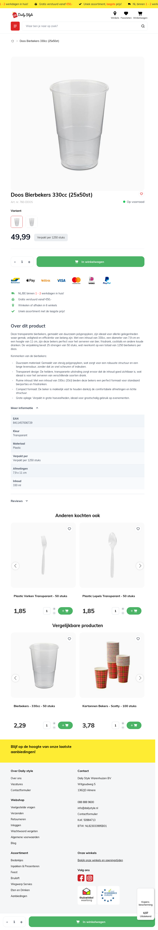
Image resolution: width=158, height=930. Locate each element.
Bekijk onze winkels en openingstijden (100, 860)
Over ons (16, 778)
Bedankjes (17, 860)
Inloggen (16, 825)
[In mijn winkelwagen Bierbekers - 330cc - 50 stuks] (65, 725)
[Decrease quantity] (54, 613)
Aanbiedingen (19, 896)
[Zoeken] (143, 26)
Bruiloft (15, 878)
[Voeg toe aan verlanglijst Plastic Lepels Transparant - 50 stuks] (138, 528)
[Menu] (152, 890)
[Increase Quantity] (29, 261)
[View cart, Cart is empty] (140, 14)
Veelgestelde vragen (23, 807)
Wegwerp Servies (21, 884)
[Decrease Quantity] (15, 261)
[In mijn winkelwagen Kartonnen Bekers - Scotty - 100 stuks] (134, 725)
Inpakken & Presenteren (25, 866)
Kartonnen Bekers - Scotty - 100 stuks (109, 706)
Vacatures (17, 784)
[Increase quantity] (54, 608)
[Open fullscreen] (77, 124)
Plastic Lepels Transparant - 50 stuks (108, 596)
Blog (13, 843)
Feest (14, 872)
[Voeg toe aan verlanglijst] (141, 194)
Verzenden (17, 813)
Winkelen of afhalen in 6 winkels (37, 305)
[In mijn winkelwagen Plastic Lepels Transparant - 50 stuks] (134, 611)
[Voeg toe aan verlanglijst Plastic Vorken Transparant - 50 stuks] (69, 528)
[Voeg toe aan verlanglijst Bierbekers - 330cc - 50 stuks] (69, 638)
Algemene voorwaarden (25, 837)
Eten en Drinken (20, 890)
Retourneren (18, 819)
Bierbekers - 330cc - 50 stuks (34, 706)
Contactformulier (21, 790)
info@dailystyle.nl (88, 808)
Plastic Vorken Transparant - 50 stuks (40, 596)
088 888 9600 (86, 802)
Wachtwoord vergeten (24, 831)
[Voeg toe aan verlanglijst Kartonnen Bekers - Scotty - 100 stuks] (138, 638)
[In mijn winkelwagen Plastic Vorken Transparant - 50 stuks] (65, 611)
